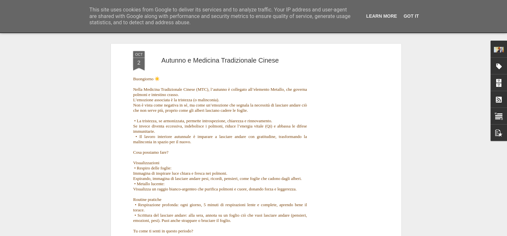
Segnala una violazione (300, 232)
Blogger (274, 232)
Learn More (381, 16)
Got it (411, 16)
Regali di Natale (287, 210)
